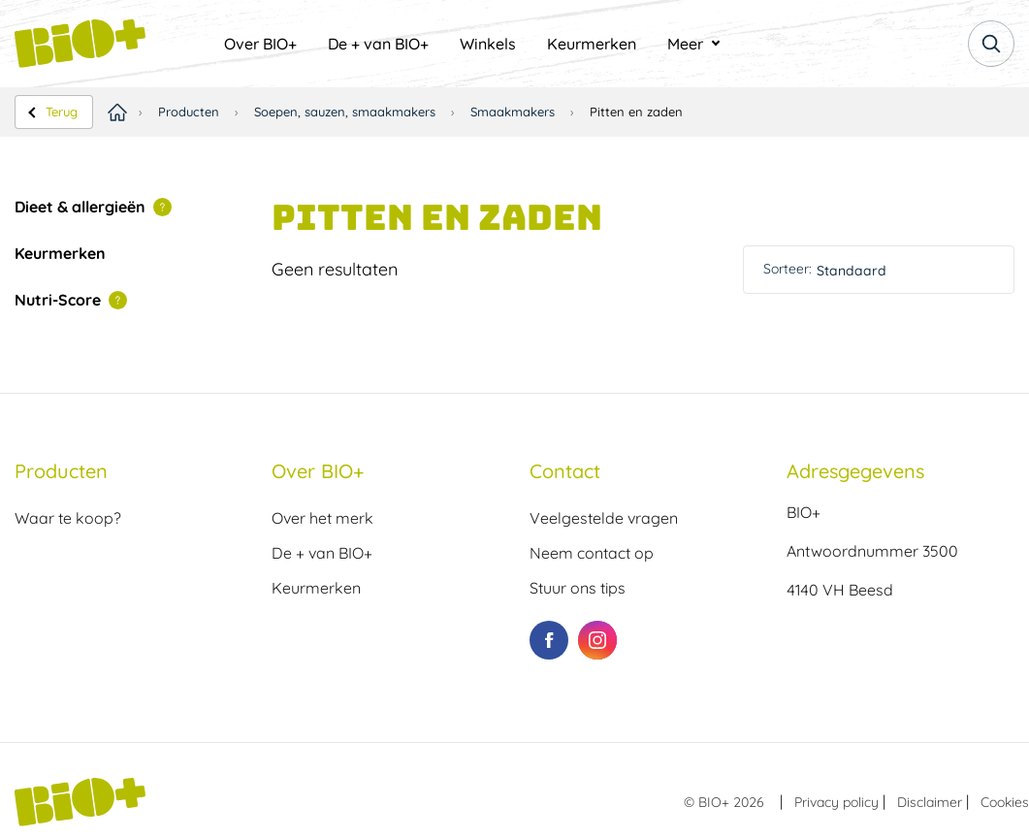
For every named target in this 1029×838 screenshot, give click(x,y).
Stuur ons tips (578, 587)
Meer (685, 43)
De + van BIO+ (378, 43)
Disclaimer (929, 802)
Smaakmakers (512, 111)
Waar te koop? (68, 518)
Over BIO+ (260, 43)
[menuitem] (260, 43)
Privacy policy (836, 802)
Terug (62, 111)
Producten (188, 111)
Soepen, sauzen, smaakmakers (344, 111)
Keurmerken (591, 43)
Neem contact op (592, 553)
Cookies (1005, 802)
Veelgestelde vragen (604, 518)
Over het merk (322, 518)
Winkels (488, 43)
